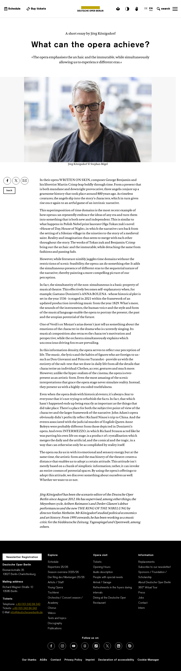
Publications (55, 628)
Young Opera (55, 587)
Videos (52, 613)
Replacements (146, 562)
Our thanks (29, 660)
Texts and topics (57, 618)
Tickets (97, 562)
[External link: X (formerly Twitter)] (107, 646)
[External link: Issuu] (129, 646)
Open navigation (175, 9)
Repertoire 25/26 (58, 567)
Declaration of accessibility (116, 660)
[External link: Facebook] (7, 181)
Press (141, 592)
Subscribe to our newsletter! (154, 567)
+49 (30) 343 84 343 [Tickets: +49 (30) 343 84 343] (24, 608)
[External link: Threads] (84, 646)
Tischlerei (53, 592)
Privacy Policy (73, 660)
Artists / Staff (56, 582)
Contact (142, 603)
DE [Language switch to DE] (145, 8)
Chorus (52, 608)
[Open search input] (163, 8)
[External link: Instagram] (62, 646)
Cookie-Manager (148, 660)
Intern (141, 608)
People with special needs (108, 577)
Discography (55, 623)
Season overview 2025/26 (63, 572)
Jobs (141, 597)
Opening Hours (101, 567)
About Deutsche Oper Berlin (154, 582)
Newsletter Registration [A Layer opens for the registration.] (22, 557)
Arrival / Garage (102, 582)
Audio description (103, 572)
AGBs (43, 660)
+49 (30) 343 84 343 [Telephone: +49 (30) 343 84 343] (28, 604)
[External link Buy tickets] (36, 9)
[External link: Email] (24, 181)
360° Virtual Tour (147, 587)
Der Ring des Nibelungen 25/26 (66, 577)
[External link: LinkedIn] (118, 646)
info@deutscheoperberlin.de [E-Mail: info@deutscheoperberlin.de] (27, 612)
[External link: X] (16, 181)
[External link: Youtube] (73, 646)
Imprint (90, 660)
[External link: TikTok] (96, 646)
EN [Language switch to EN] (151, 8)
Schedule (53, 562)
